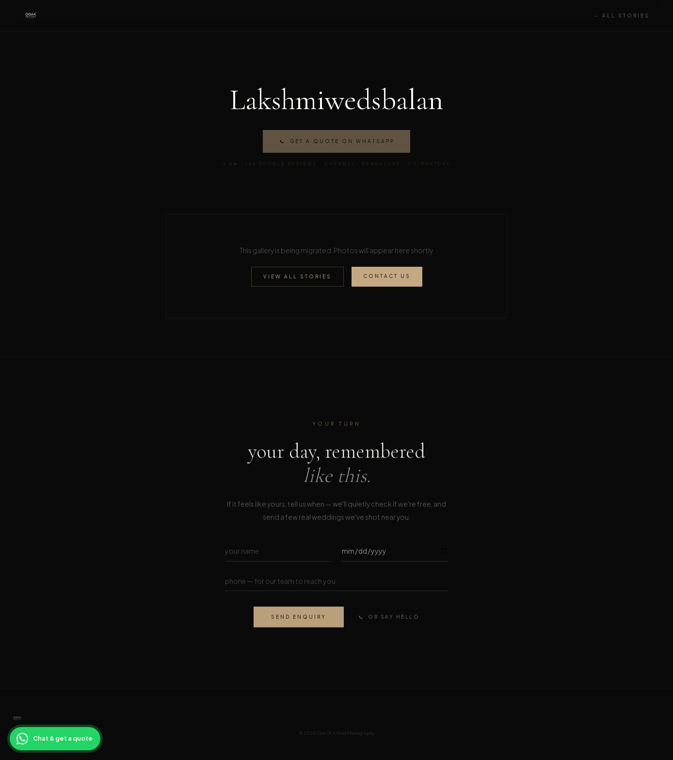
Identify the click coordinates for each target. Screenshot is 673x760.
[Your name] (278, 552)
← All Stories (621, 15)
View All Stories (297, 276)
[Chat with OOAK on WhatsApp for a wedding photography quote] (55, 738)
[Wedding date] (394, 552)
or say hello (388, 618)
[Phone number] (336, 582)
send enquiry (298, 618)
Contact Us (387, 276)
